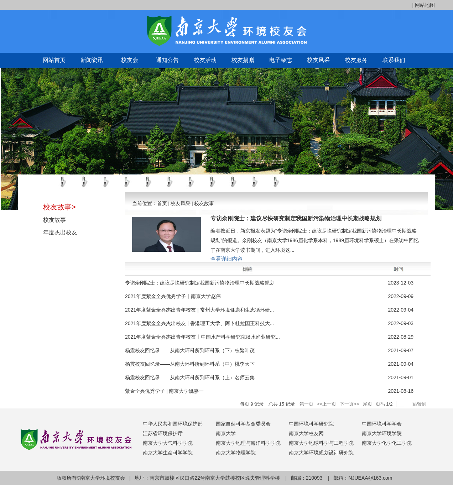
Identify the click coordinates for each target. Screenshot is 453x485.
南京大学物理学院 (236, 452)
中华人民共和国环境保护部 (173, 424)
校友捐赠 (242, 60)
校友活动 (205, 60)
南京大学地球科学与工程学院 (321, 443)
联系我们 (393, 60)
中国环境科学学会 (382, 424)
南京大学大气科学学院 (168, 443)
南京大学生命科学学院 (168, 452)
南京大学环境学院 (382, 433)
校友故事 (54, 220)
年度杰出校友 (60, 232)
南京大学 (226, 433)
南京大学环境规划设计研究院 (321, 452)
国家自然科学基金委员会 (243, 424)
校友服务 (356, 60)
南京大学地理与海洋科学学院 (248, 443)
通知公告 (167, 60)
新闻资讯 (91, 60)
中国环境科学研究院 (311, 424)
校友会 (129, 60)
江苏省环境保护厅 (163, 433)
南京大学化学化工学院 (387, 443)
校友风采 (318, 60)
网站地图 (425, 5)
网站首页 (54, 60)
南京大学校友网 (306, 433)
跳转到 (420, 404)
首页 (162, 203)
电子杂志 (280, 60)
